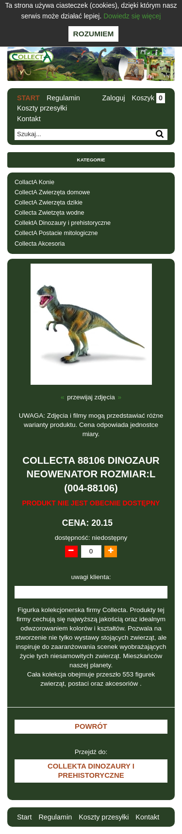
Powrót (91, 726)
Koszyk (148, 98)
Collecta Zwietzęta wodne (49, 212)
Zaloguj (113, 98)
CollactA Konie (34, 182)
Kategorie (91, 159)
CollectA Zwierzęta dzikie (49, 202)
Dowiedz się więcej (132, 16)
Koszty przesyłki (42, 108)
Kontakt (29, 119)
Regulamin (63, 98)
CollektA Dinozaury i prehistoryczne (63, 223)
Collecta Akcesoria (40, 243)
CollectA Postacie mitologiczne (56, 233)
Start (28, 98)
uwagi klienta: (91, 577)
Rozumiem (93, 34)
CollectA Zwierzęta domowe (52, 192)
